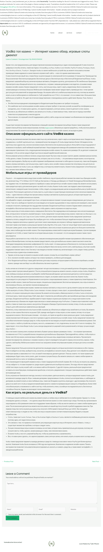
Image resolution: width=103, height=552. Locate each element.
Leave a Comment (12, 59)
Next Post (96, 461)
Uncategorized (24, 59)
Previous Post (8, 461)
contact (79, 33)
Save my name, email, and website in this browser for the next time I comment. (34, 517)
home (55, 33)
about (62, 33)
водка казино (50, 128)
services (70, 33)
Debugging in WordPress (8, 7)
